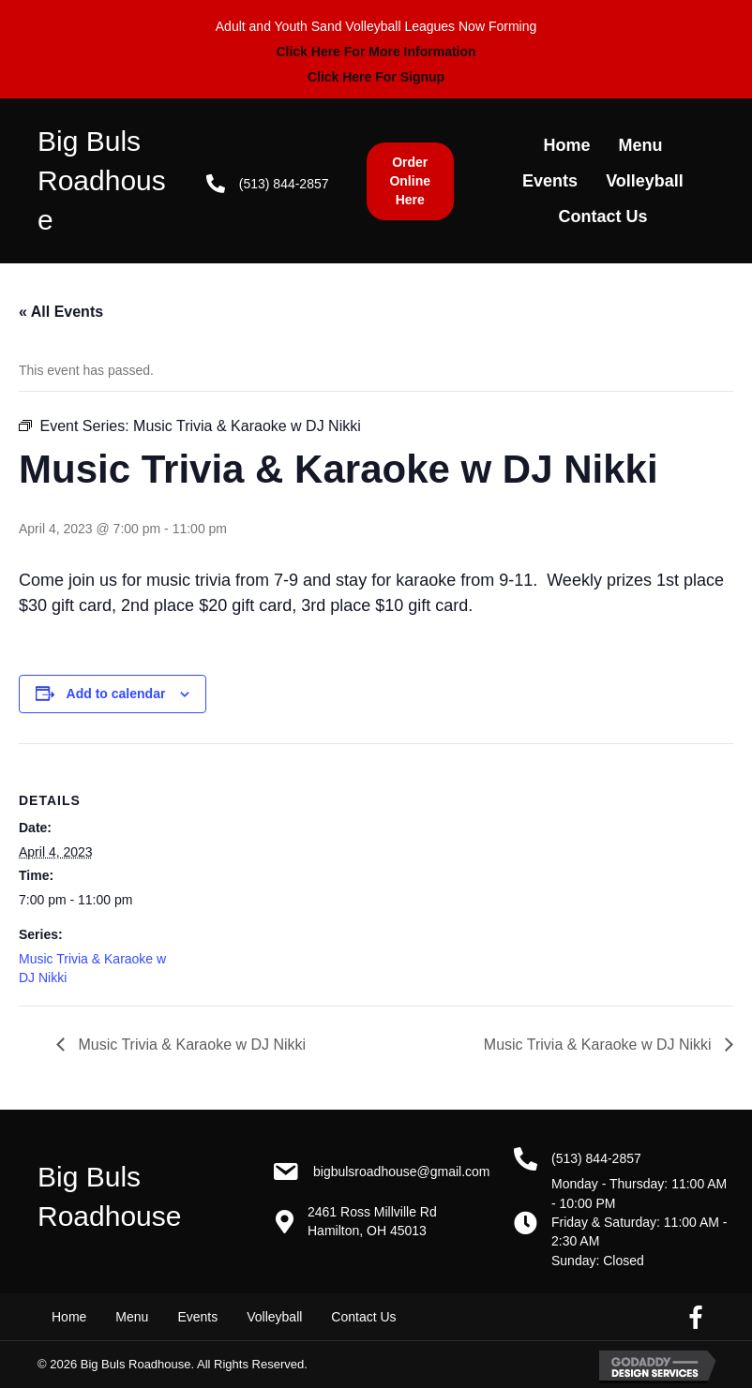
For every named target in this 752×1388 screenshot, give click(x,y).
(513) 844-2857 (284, 183)
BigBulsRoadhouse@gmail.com (401, 1171)
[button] (410, 181)
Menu (131, 1316)
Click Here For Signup (376, 76)
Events (197, 1316)
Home (69, 1316)
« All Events (61, 312)
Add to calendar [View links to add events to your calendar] (116, 693)
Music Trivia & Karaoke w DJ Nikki (190, 1044)
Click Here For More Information (375, 51)
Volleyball (274, 1316)
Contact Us (363, 1316)
